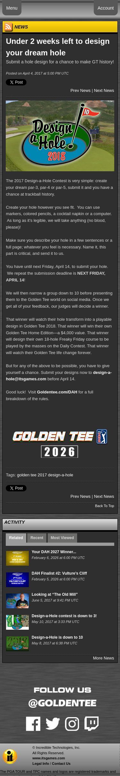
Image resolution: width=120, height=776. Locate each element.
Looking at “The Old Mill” (55, 594)
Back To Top (104, 506)
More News (103, 658)
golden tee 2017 (32, 475)
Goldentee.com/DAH (57, 392)
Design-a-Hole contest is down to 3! (64, 616)
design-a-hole (60, 475)
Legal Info (40, 763)
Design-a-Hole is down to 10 (57, 637)
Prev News (80, 90)
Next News (104, 90)
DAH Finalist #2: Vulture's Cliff (59, 573)
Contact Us (61, 763)
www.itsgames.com (48, 758)
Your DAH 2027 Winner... (54, 552)
